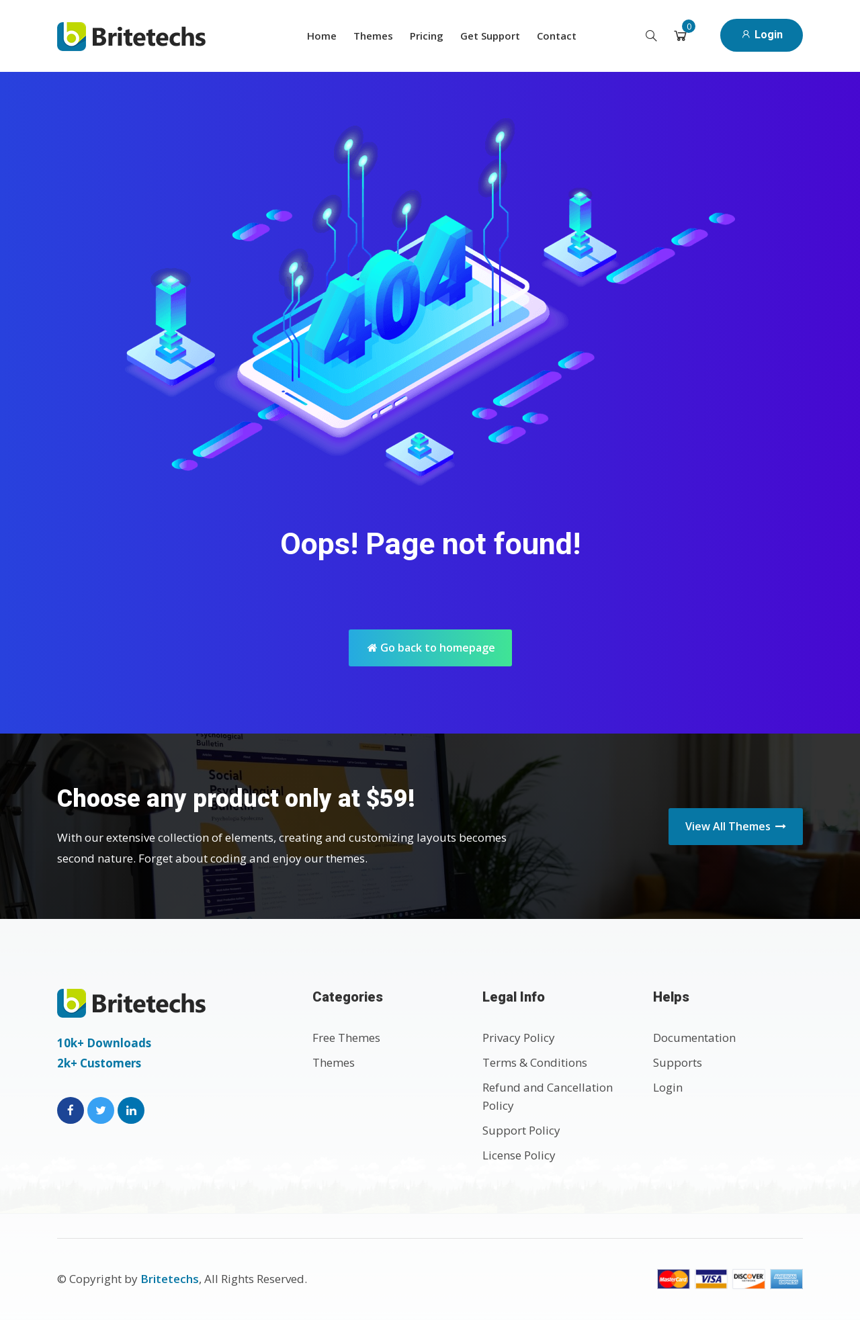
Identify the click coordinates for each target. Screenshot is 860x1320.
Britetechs (169, 1278)
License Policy (519, 1155)
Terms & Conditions (534, 1062)
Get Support (490, 35)
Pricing (426, 35)
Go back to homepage (431, 647)
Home (322, 35)
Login (761, 34)
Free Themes (346, 1037)
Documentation (694, 1037)
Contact (556, 35)
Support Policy (521, 1130)
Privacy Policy (518, 1037)
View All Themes (735, 826)
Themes (373, 35)
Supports (677, 1062)
